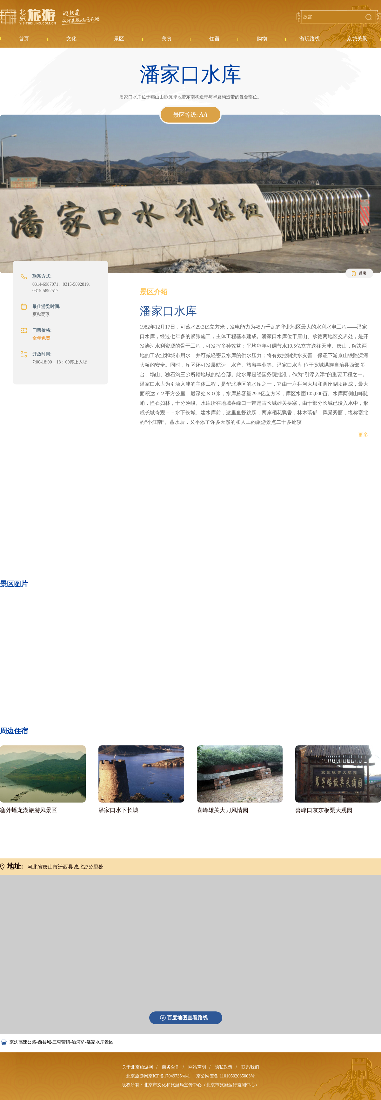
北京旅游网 (50, 17)
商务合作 (171, 1067)
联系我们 (250, 1067)
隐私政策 (223, 1067)
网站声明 (197, 1067)
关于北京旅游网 (137, 1067)
